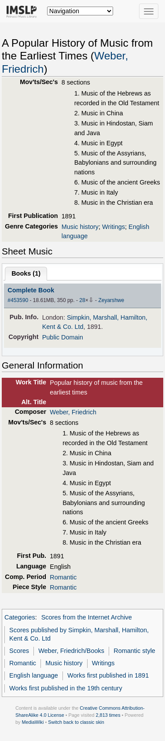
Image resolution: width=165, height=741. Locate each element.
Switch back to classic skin (76, 722)
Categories (19, 617)
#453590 (17, 300)
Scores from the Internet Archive (86, 617)
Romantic (63, 577)
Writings (113, 226)
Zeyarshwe (111, 300)
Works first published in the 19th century (65, 688)
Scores (19, 650)
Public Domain (62, 337)
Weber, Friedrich (73, 412)
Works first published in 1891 (108, 675)
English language (33, 675)
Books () (25, 273)
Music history (80, 226)
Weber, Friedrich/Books (71, 650)
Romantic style (134, 650)
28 (82, 300)
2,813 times (108, 715)
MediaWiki (33, 722)
